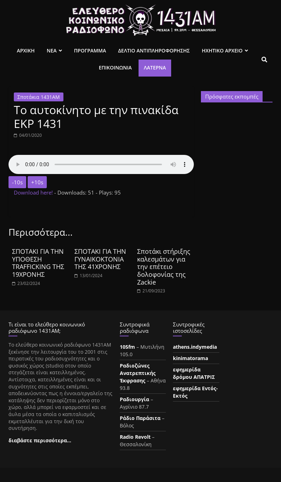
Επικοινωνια (115, 67)
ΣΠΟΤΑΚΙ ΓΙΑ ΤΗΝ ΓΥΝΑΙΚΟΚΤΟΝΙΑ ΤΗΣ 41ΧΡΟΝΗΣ (100, 259)
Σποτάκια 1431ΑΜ (38, 97)
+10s (37, 182)
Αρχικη (25, 50)
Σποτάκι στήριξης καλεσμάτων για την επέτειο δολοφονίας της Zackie (163, 266)
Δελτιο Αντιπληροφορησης (154, 50)
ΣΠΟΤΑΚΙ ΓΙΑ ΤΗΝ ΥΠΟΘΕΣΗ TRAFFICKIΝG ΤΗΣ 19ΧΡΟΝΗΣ (38, 263)
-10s (17, 182)
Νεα (52, 50)
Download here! (34, 192)
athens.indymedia (195, 346)
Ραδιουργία (134, 399)
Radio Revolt (135, 436)
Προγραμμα (90, 50)
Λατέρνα (155, 67)
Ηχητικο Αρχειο (222, 50)
